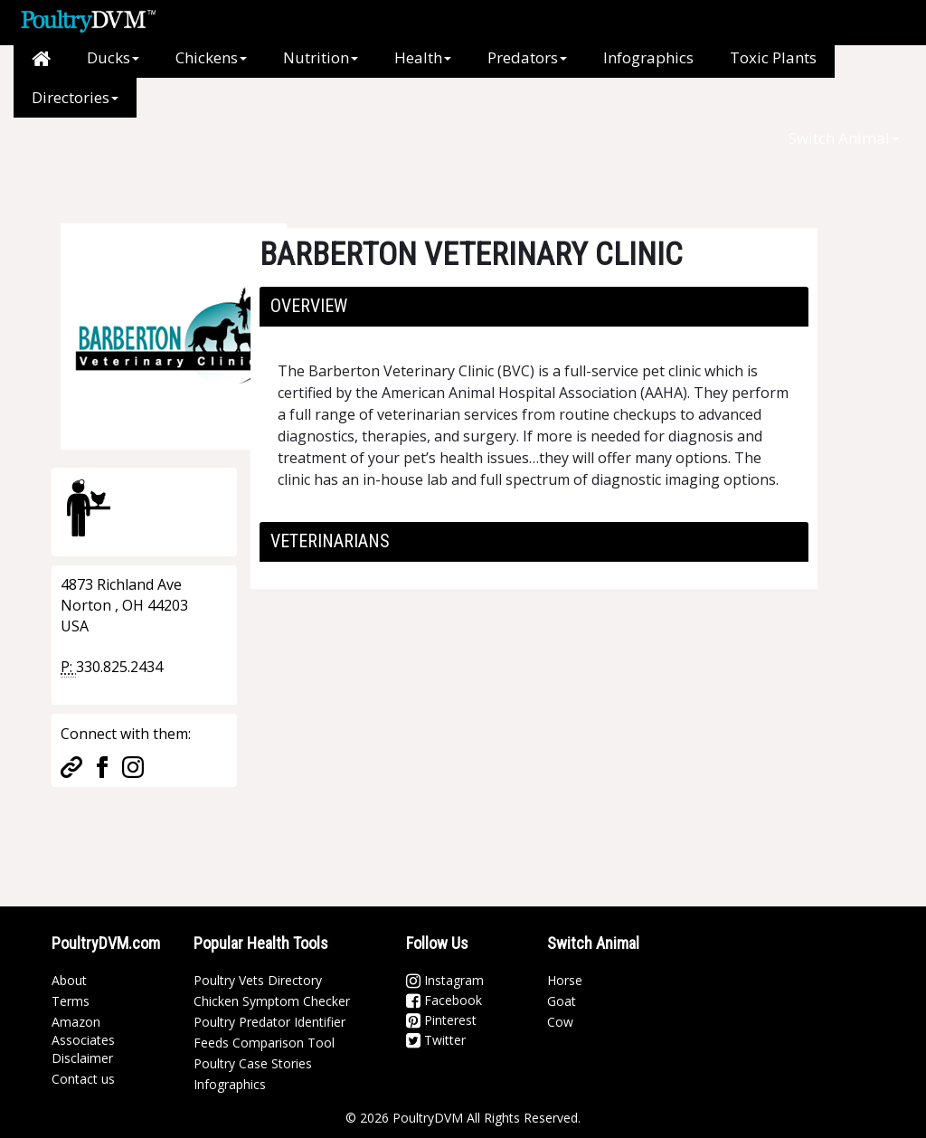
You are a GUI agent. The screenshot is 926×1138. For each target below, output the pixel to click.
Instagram (445, 980)
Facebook (444, 1000)
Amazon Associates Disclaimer (83, 1040)
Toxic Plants (773, 57)
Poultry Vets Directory (258, 980)
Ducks (113, 57)
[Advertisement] (353, 158)
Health (422, 57)
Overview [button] (308, 306)
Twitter (436, 1039)
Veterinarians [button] (330, 541)
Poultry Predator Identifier (269, 1021)
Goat (561, 1001)
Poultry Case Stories (253, 1063)
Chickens (211, 57)
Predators (527, 57)
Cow (560, 1021)
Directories (75, 97)
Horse (564, 980)
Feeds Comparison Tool (264, 1042)
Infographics (648, 57)
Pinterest (441, 1020)
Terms (71, 1001)
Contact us (83, 1078)
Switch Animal (844, 138)
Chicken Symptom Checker (272, 1001)
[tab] (534, 307)
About (69, 980)
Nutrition (320, 57)
